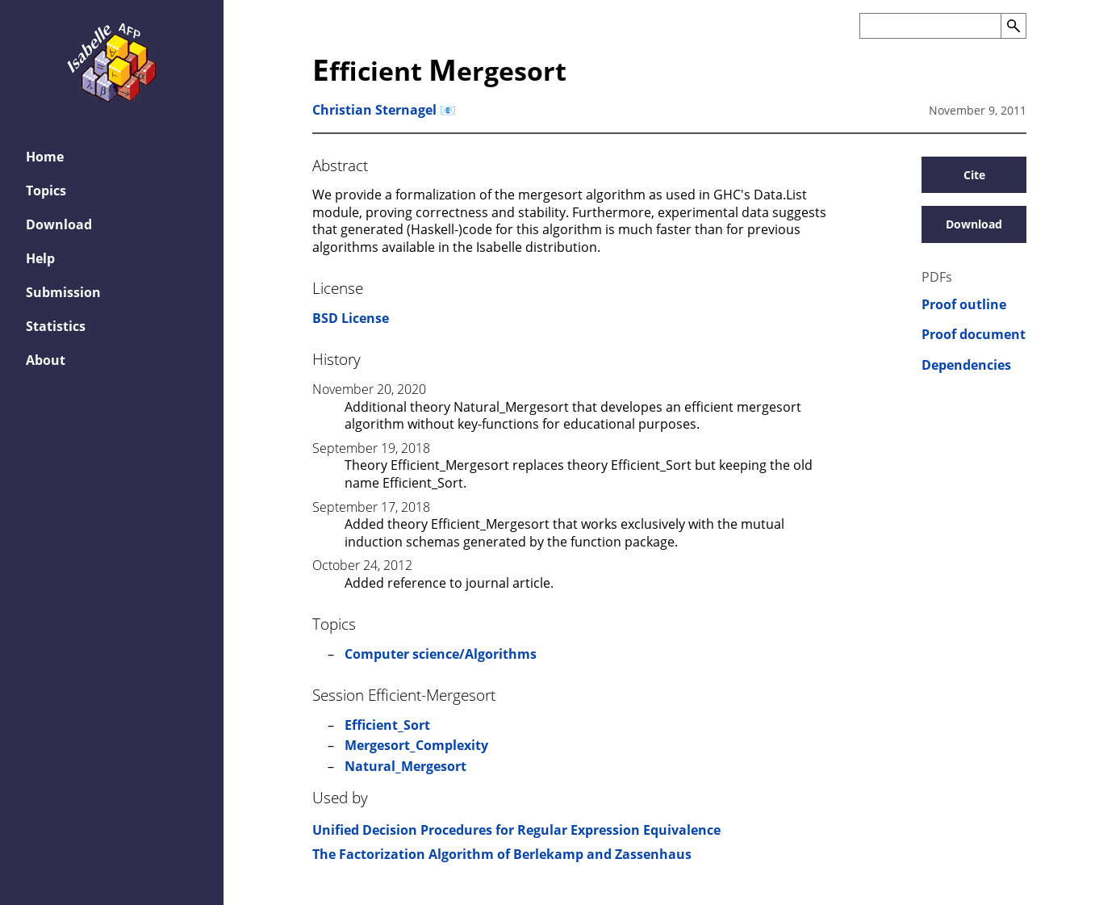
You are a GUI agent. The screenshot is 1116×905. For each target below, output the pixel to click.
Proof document (974, 334)
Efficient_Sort (387, 725)
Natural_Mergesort (405, 766)
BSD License (350, 318)
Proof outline (964, 304)
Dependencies (966, 365)
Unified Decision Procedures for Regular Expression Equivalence (516, 830)
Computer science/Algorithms (441, 654)
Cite (974, 174)
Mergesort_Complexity (416, 745)
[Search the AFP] (930, 26)
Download (974, 224)
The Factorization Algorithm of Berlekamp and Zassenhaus (502, 854)
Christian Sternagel (374, 110)
